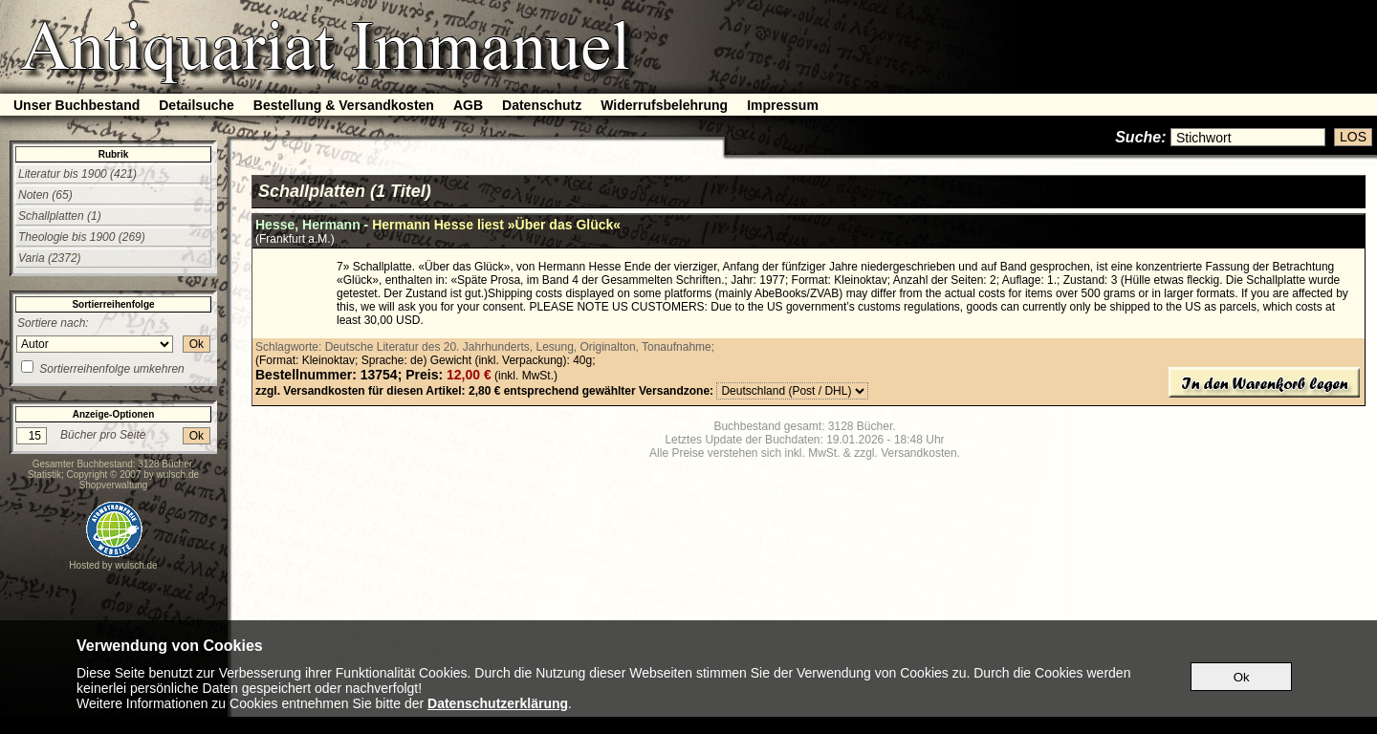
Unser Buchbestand (76, 105)
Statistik (44, 474)
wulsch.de (178, 474)
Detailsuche (196, 105)
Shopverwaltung (113, 485)
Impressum (783, 105)
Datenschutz (541, 105)
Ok (196, 344)
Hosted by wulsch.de (113, 565)
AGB (468, 105)
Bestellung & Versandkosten (343, 105)
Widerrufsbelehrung (664, 105)
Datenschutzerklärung (497, 703)
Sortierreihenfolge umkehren (111, 369)
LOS (1353, 136)
